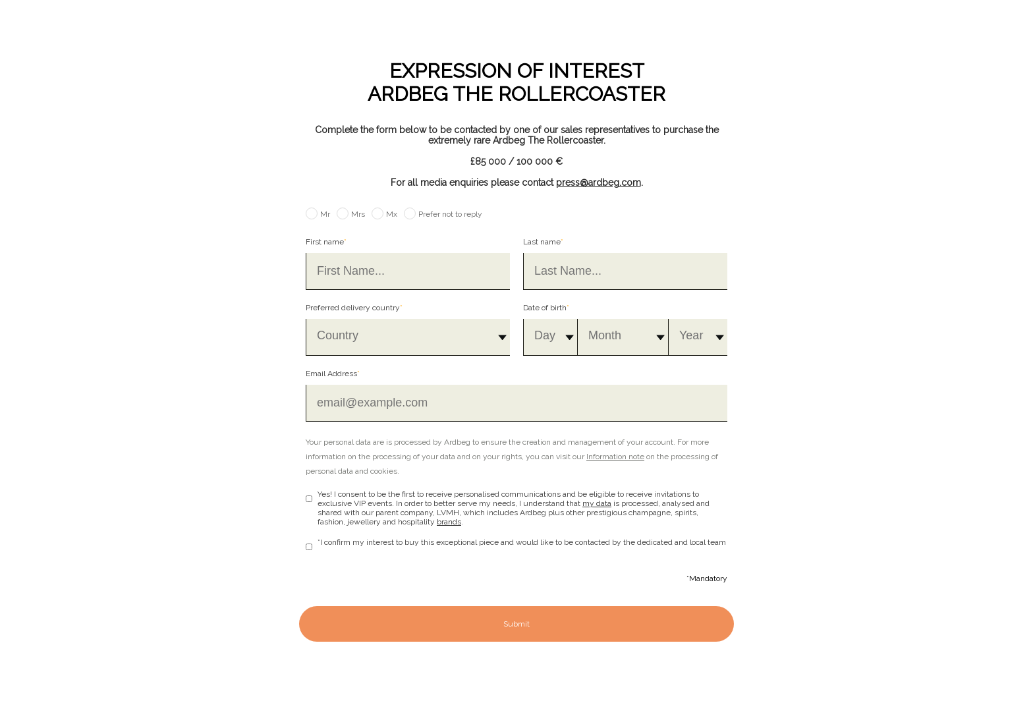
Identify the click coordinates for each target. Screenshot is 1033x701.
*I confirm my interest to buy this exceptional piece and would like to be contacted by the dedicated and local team (522, 542)
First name (326, 241)
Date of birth (546, 307)
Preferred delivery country (354, 307)
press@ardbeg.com (598, 182)
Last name (543, 241)
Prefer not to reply (450, 214)
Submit (516, 624)
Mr (325, 214)
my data (596, 503)
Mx (391, 214)
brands (449, 521)
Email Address (333, 373)
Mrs (358, 214)
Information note (615, 456)
